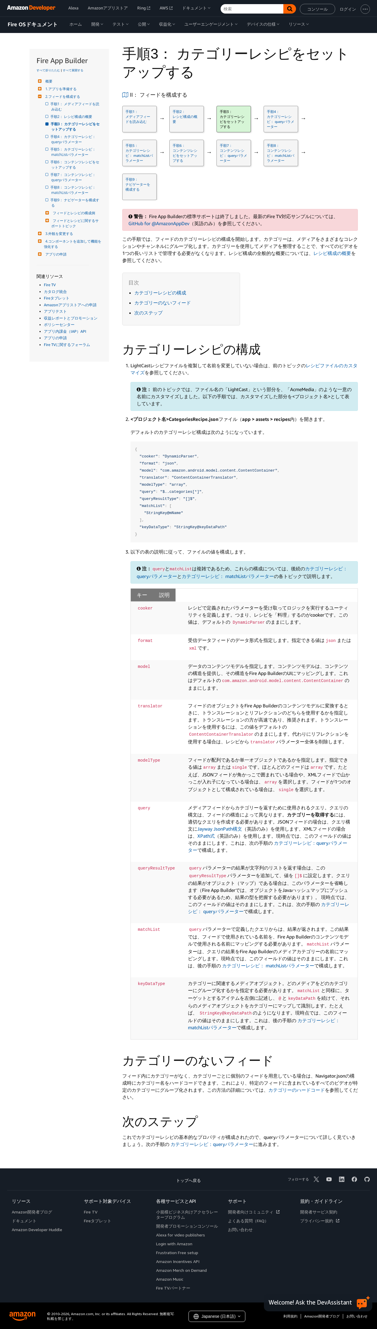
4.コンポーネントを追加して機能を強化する (72, 244)
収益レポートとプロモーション (70, 318)
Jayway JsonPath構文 (219, 829)
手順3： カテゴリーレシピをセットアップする (75, 126)
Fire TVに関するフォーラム (67, 344)
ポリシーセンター (59, 324)
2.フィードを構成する (62, 96)
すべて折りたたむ (48, 70)
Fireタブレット (57, 298)
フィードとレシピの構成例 (73, 212)
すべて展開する (73, 70)
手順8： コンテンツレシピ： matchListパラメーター (74, 190)
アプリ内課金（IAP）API (65, 331)
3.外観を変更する (58, 233)
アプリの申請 (55, 254)
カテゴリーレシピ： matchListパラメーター (228, 576)
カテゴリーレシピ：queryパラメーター (212, 1144)
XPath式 (206, 836)
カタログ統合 (55, 291)
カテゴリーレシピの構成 (160, 293)
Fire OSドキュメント (33, 24)
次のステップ (148, 313)
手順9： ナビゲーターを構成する (75, 202)
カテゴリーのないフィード (162, 303)
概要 (48, 81)
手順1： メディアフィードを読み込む (75, 106)
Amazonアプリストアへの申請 (70, 304)
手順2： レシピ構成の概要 (71, 116)
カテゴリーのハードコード (296, 1090)
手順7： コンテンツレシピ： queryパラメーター (74, 177)
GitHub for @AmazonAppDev (158, 223)
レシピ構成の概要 (332, 253)
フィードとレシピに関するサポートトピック (75, 223)
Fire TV (50, 284)
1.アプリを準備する (60, 88)
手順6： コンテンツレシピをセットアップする (75, 164)
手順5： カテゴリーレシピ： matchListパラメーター (74, 152)
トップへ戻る (188, 1180)
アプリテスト (55, 311)
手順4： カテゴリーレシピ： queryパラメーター (74, 139)
